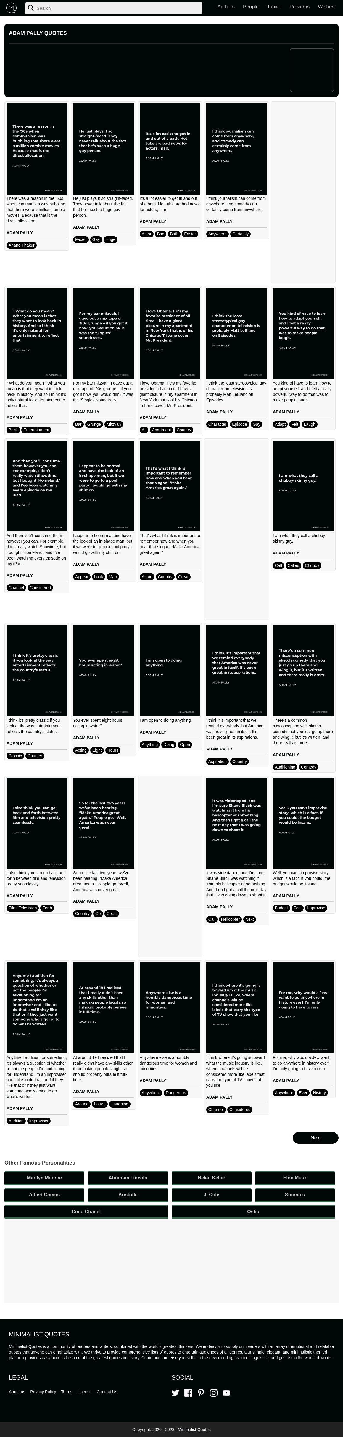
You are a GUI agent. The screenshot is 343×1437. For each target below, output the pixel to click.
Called (293, 565)
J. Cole (211, 1194)
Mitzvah (114, 424)
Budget (281, 908)
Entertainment (36, 429)
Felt (294, 424)
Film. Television (23, 908)
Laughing (119, 1104)
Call (278, 565)
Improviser (39, 1120)
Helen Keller (211, 1177)
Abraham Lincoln (128, 1177)
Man (113, 576)
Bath (174, 234)
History (319, 1092)
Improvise (316, 908)
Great (183, 576)
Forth (47, 908)
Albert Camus (44, 1194)
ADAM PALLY (20, 232)
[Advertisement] (303, 192)
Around (81, 1104)
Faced (81, 239)
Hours (112, 750)
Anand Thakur (22, 245)
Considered (40, 587)
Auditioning (285, 767)
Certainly (240, 234)
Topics (274, 6)
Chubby (312, 565)
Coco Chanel (86, 1211)
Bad (161, 234)
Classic (15, 755)
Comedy (308, 767)
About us (17, 1391)
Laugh (309, 424)
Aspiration (217, 761)
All (144, 429)
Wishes (326, 6)
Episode (239, 424)
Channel (16, 587)
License (85, 1391)
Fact (298, 908)
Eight (97, 750)
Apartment (161, 429)
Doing (168, 744)
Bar (78, 424)
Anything (150, 744)
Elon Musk (295, 1177)
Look (98, 576)
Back (13, 429)
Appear (81, 576)
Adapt (280, 424)
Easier (190, 234)
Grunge (94, 424)
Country (184, 429)
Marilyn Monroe (44, 1177)
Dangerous (176, 1092)
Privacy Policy (43, 1391)
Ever (303, 1092)
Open (185, 744)
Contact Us (107, 1391)
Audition (16, 1120)
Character (217, 424)
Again (147, 576)
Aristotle (128, 1194)
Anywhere (217, 234)
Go (98, 913)
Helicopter (230, 919)
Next (249, 919)
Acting (81, 750)
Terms (66, 1391)
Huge (110, 239)
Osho (253, 1211)
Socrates (295, 1194)
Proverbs (299, 6)
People (251, 6)
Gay (96, 239)
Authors (226, 6)
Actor (147, 234)
